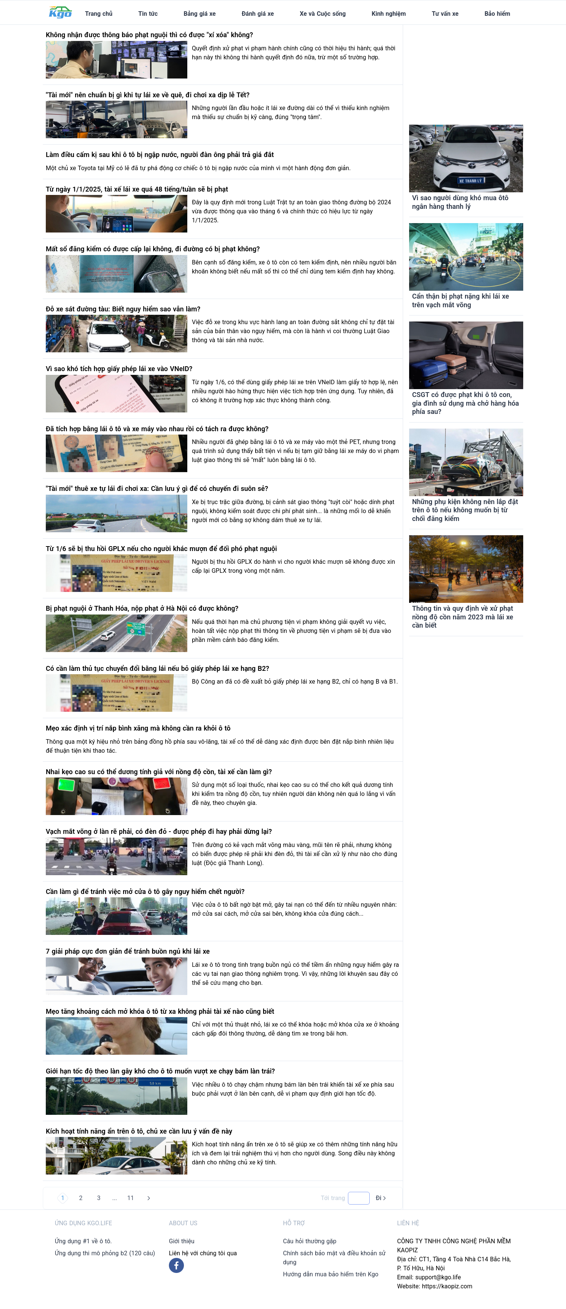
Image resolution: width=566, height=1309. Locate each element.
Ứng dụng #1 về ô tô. (83, 1241)
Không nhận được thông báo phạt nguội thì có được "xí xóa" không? (149, 35)
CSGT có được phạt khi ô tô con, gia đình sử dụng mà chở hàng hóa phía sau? (465, 403)
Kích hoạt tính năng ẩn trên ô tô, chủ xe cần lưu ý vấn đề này (139, 1131)
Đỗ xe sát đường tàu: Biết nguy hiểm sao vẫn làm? (123, 309)
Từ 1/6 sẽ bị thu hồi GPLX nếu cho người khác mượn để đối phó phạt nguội (161, 549)
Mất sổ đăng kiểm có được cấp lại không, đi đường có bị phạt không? (153, 249)
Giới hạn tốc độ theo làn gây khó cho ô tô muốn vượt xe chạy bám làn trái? (160, 1071)
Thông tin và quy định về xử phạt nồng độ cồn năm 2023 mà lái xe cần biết (462, 616)
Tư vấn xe (445, 13)
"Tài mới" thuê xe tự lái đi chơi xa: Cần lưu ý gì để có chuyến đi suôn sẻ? (157, 488)
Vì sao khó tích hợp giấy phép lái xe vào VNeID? (119, 369)
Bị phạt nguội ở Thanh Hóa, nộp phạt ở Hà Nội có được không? (142, 608)
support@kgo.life (438, 1277)
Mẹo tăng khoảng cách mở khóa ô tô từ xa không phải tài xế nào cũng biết (160, 1011)
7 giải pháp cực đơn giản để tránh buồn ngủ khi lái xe (128, 951)
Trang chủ (98, 13)
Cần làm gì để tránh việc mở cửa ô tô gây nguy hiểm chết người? (145, 891)
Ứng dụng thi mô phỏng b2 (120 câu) (105, 1253)
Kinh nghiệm (389, 13)
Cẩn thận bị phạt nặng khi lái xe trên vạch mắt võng (460, 300)
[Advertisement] (466, 72)
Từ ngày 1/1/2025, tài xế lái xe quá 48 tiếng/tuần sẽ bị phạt (137, 189)
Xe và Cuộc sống (323, 13)
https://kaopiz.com (447, 1286)
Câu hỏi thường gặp (309, 1241)
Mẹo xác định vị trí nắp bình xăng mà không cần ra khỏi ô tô (138, 728)
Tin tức (148, 13)
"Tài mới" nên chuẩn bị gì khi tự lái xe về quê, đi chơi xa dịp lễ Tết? (148, 95)
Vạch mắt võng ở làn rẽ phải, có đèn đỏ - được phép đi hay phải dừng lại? (159, 831)
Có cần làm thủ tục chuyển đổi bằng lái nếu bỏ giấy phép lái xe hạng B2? (157, 668)
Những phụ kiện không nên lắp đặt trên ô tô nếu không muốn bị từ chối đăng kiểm (465, 510)
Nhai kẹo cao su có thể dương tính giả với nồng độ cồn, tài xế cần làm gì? (159, 772)
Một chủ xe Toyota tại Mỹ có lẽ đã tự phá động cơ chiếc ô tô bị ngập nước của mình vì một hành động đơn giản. (198, 168)
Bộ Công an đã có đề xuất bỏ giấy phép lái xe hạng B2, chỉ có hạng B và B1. (295, 681)
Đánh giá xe (258, 13)
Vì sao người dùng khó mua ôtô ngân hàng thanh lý (460, 202)
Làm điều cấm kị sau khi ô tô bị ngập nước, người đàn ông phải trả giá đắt (160, 155)
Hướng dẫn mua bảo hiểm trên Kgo (330, 1274)
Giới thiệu (181, 1241)
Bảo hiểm (497, 13)
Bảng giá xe (199, 13)
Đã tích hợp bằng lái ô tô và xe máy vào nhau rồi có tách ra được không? (157, 429)
